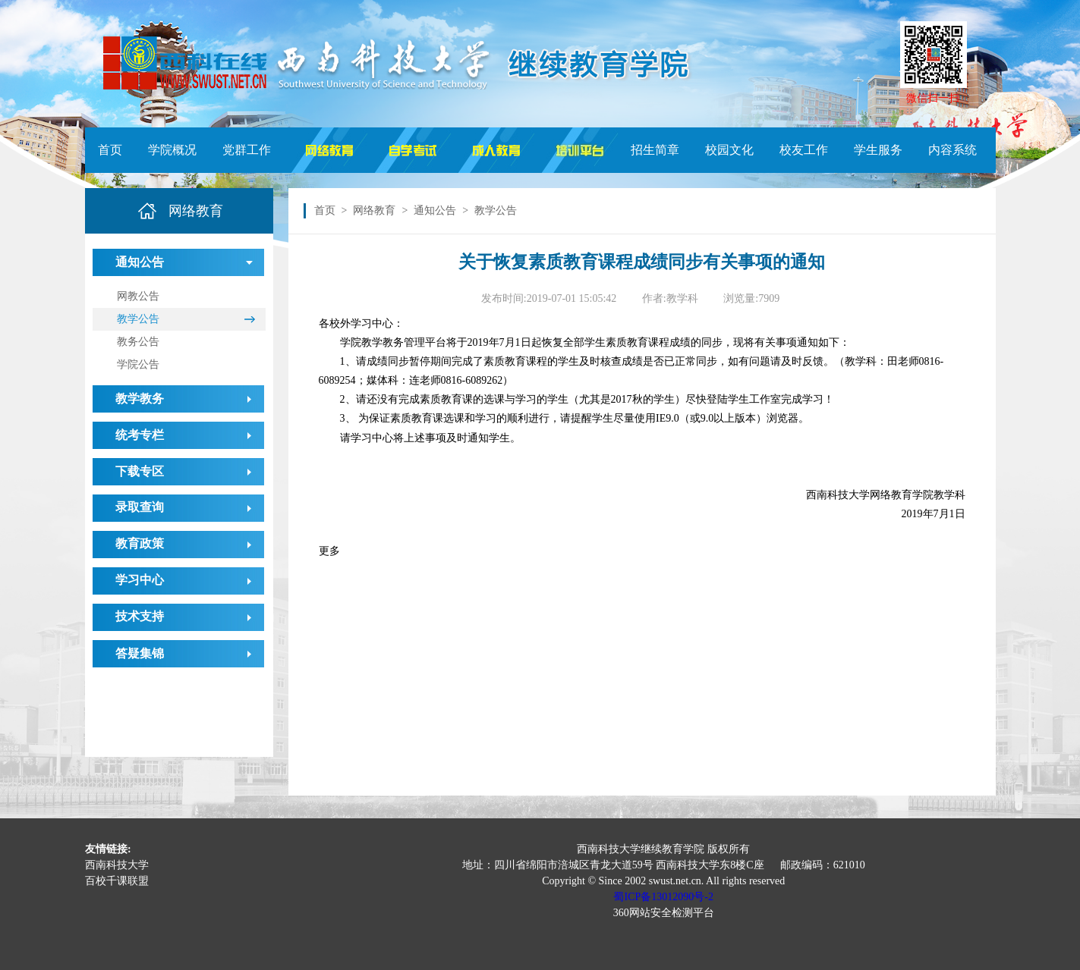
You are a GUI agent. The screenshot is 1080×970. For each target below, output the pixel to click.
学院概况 (172, 149)
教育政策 (139, 543)
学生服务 (878, 149)
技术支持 (139, 616)
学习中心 (139, 579)
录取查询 (139, 507)
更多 (329, 551)
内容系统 (952, 149)
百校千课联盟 (117, 881)
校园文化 (729, 149)
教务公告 (138, 341)
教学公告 (138, 319)
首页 (110, 149)
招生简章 (655, 149)
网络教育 (374, 210)
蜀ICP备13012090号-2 (663, 897)
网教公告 (138, 296)
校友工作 (803, 149)
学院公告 (138, 364)
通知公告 (435, 210)
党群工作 (246, 149)
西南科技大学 (117, 865)
